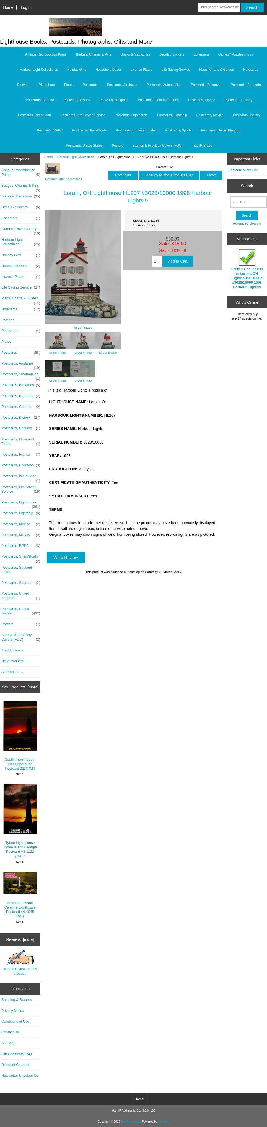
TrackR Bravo (202, 145)
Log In (26, 7)
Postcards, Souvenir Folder (136, 130)
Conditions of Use (15, 1021)
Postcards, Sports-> (20, 582)
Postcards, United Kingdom (221, 130)
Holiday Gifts (76, 70)
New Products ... (14, 661)
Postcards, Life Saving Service (82, 115)
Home (8, 7)
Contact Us (10, 1032)
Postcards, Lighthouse (131, 115)
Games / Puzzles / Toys (235, 54)
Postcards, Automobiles (164, 85)
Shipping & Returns (16, 999)
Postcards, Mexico (210, 115)
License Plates (141, 70)
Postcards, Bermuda (246, 85)
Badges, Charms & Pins (93, 54)
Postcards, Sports (178, 130)
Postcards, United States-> (20, 611)
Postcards (90, 85)
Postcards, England (114, 100)
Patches (23, 85)
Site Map (8, 1043)
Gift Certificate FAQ (16, 1054)
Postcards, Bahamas (206, 85)
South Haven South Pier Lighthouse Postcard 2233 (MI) (20, 735)
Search (247, 186)
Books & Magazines (135, 54)
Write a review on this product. (20, 962)
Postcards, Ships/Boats (89, 130)
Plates (68, 85)
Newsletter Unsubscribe (20, 1075)
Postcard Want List (243, 170)
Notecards (250, 70)
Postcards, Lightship (172, 115)
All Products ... (12, 672)
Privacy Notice (12, 1011)
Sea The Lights (130, 1121)
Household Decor (108, 70)
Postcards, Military (246, 115)
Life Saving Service (176, 70)
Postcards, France (201, 100)
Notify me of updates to (247, 269)
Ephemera (201, 54)
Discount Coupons (15, 1065)
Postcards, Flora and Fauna (158, 100)
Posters (117, 145)
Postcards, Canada (40, 100)
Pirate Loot (47, 85)
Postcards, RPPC (50, 130)
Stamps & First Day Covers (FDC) (158, 145)
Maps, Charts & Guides (216, 70)
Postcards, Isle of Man (34, 115)
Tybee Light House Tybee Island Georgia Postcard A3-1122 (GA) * (20, 821)
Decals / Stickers (171, 54)
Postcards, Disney (76, 100)
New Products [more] (20, 687)
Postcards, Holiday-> (20, 465)
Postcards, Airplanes (122, 85)
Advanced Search (247, 223)
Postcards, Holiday (238, 100)
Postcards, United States (84, 145)
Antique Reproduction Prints (45, 54)
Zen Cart (163, 1121)
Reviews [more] (20, 939)
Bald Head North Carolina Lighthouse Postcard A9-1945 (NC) (20, 895)
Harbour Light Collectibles (75, 157)
